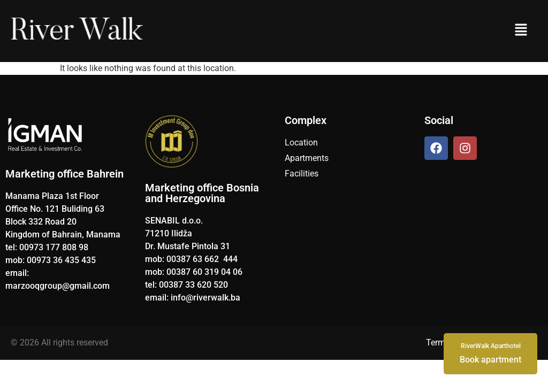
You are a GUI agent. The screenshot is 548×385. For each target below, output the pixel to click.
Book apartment (490, 353)
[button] (520, 31)
